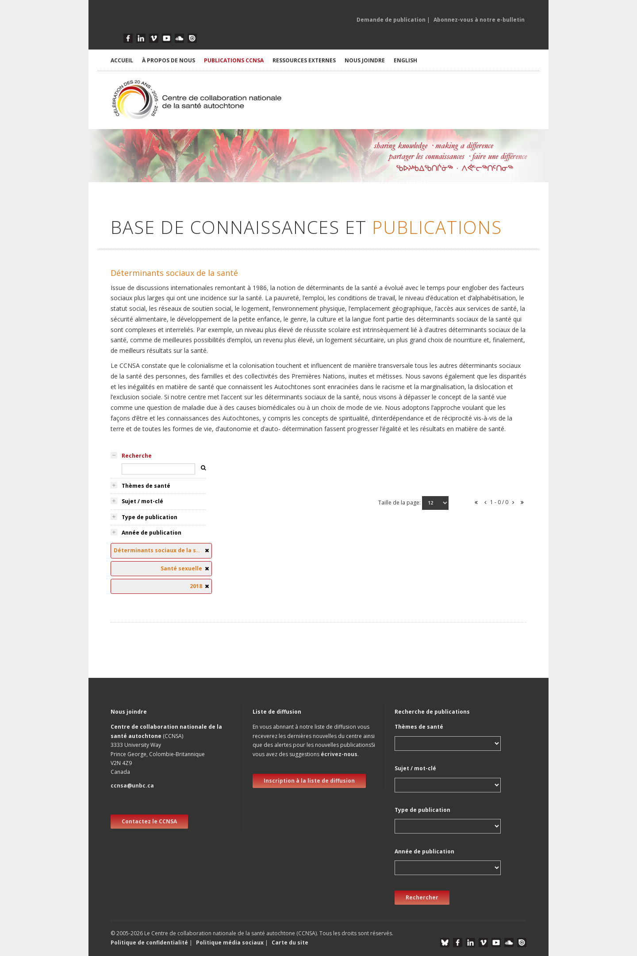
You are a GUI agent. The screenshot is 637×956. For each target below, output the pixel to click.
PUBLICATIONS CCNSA (234, 60)
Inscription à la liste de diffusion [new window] (309, 780)
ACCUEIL (122, 60)
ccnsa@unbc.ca (132, 785)
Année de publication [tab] (151, 532)
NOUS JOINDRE (365, 60)
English (405, 60)
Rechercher (422, 897)
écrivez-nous (339, 754)
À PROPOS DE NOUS (168, 60)
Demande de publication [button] (391, 19)
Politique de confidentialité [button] (150, 942)
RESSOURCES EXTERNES (304, 60)
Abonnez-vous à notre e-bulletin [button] (479, 19)
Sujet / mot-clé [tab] (142, 501)
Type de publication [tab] (149, 517)
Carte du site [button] (290, 942)
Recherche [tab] (137, 455)
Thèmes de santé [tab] (146, 485)
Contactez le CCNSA (149, 821)
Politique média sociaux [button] (230, 942)
